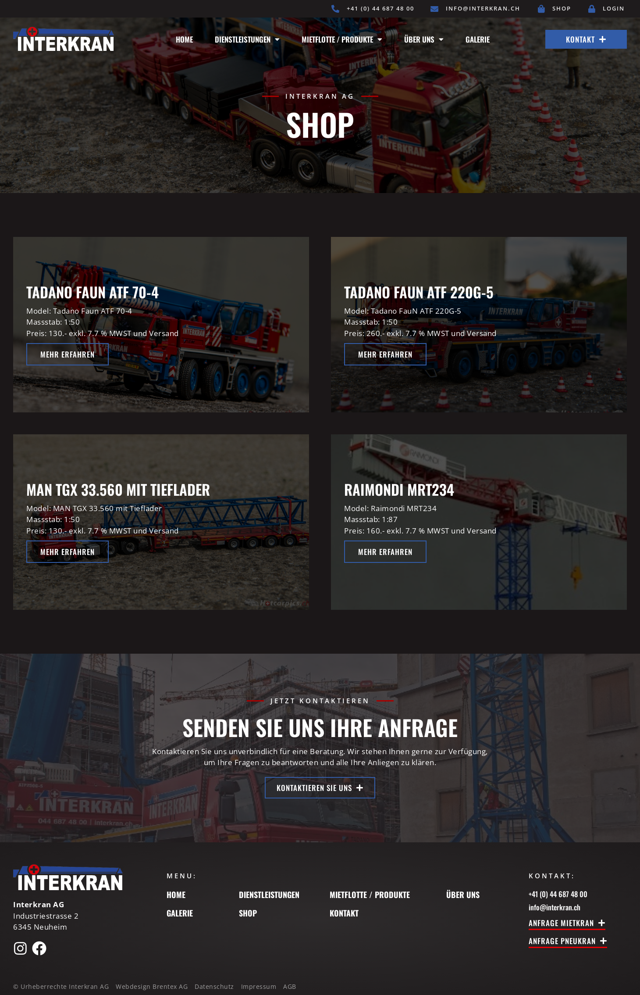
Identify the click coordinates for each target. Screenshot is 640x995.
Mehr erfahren (67, 354)
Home (184, 39)
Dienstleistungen (247, 39)
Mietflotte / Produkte (342, 39)
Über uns (424, 39)
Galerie (478, 39)
